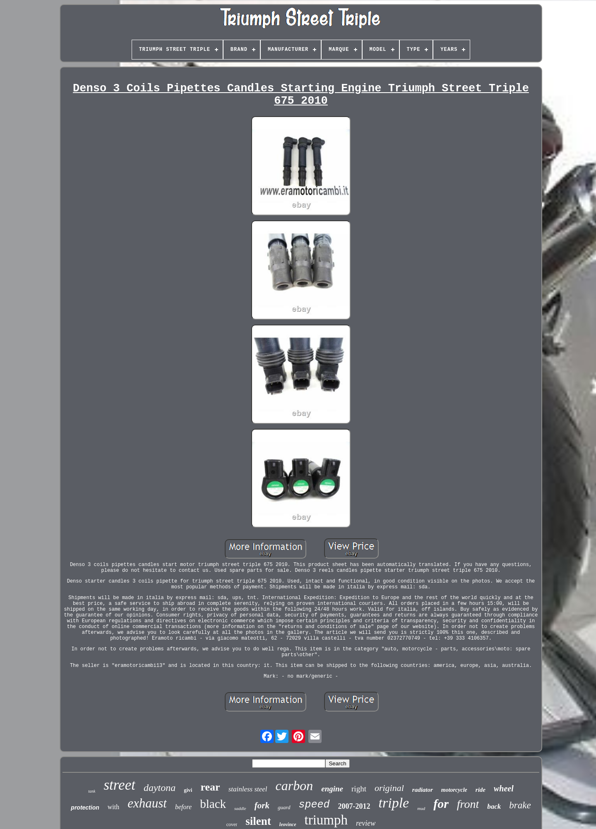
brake (520, 805)
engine (332, 788)
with (113, 806)
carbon (294, 785)
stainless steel (247, 789)
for (441, 803)
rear (210, 787)
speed (314, 805)
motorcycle (454, 790)
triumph (326, 819)
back (494, 806)
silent (258, 821)
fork (262, 805)
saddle (240, 808)
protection (85, 807)
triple (394, 802)
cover (232, 824)
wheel (504, 788)
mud (421, 808)
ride (480, 789)
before (183, 806)
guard (284, 807)
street (119, 785)
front (468, 804)
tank (91, 791)
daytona (159, 787)
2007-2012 (354, 806)
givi (188, 790)
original (389, 788)
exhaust (147, 803)
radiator (422, 789)
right (358, 788)
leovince (287, 824)
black (213, 803)
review (365, 823)
